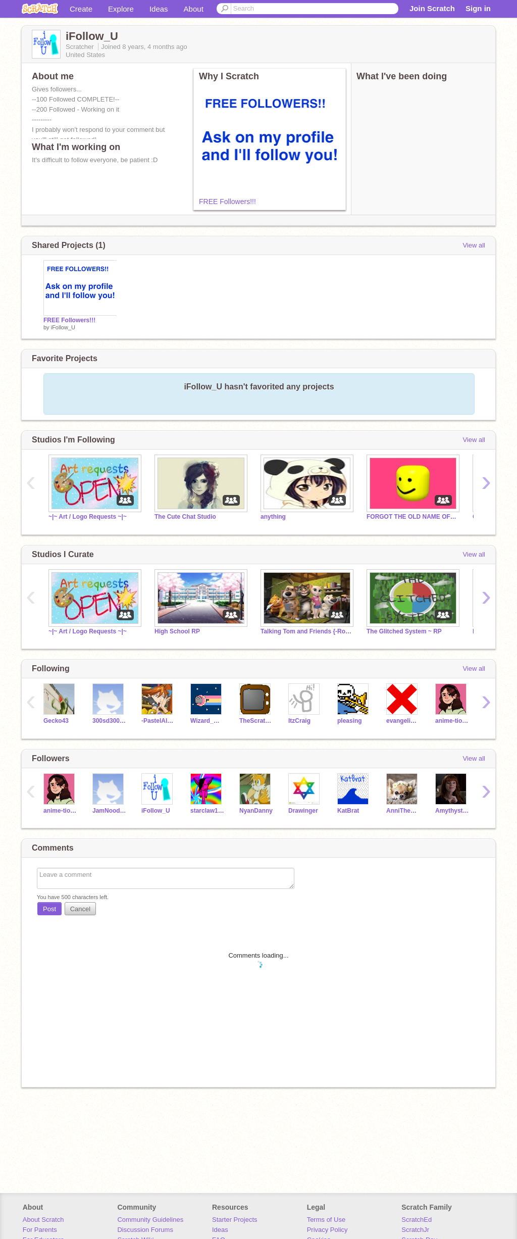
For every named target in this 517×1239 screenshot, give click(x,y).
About (193, 9)
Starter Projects (234, 1219)
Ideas (158, 9)
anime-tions (452, 720)
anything (273, 516)
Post (49, 909)
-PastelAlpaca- (158, 720)
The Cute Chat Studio (185, 516)
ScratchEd (416, 1219)
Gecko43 (56, 720)
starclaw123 (207, 810)
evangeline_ (403, 720)
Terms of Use (326, 1219)
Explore (121, 9)
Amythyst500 (452, 810)
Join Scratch (432, 8)
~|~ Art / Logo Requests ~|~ (87, 516)
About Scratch (43, 1219)
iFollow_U (63, 327)
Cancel (80, 909)
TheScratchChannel (256, 720)
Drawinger (303, 810)
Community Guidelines (150, 1219)
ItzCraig (299, 720)
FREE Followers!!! (227, 201)
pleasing (349, 720)
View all (473, 245)
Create (81, 9)
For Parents (40, 1229)
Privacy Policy (327, 1229)
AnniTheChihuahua (403, 810)
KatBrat (348, 810)
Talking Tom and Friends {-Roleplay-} (306, 631)
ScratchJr (415, 1229)
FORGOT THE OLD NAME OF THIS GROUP (412, 516)
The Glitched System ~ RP (404, 631)
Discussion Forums (145, 1229)
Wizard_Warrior (207, 720)
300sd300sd (109, 720)
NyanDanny (256, 810)
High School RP (177, 631)
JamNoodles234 (109, 810)
